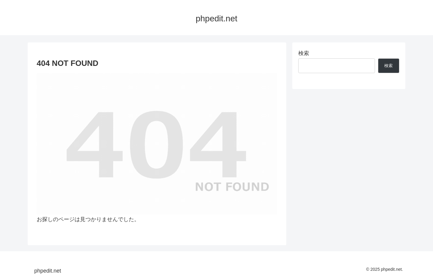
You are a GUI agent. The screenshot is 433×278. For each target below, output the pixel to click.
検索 (303, 53)
